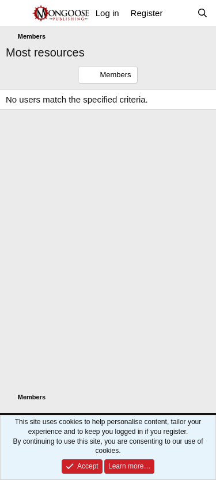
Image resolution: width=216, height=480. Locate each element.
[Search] (202, 13)
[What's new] (179, 13)
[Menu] (15, 13)
